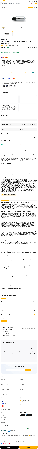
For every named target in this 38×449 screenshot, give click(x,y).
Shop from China (5, 436)
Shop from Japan (17, 435)
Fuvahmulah (3, 414)
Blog (20, 391)
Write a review (4, 321)
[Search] (36, 3)
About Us (3, 379)
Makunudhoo (3, 422)
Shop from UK (10, 435)
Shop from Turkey (12, 436)
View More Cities (4, 425)
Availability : (3, 47)
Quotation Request (4, 382)
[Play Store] (29, 415)
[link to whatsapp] (16, 28)
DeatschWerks (4, 7)
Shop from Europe (19, 436)
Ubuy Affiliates (22, 392)
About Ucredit (22, 387)
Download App (22, 379)
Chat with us (12, 194)
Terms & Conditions (5, 441)
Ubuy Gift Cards (22, 389)
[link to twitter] (21, 28)
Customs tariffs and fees (5, 389)
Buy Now (14, 83)
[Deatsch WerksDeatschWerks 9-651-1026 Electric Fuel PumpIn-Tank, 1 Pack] (19, 19)
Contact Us (3, 381)
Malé (2, 412)
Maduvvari (3, 420)
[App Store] (23, 415)
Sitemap (2, 386)
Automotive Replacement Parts (15, 5)
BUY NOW (28, 447)
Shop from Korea (33, 435)
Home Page (3, 5)
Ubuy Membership (4, 394)
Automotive (7, 5)
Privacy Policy (12, 441)
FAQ (20, 386)
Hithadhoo (3, 415)
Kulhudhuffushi (4, 417)
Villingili (2, 424)
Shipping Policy (4, 391)
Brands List (22, 381)
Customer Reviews (23, 382)
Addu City (3, 419)
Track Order (3, 387)
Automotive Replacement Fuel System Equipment (29, 5)
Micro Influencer (4, 392)
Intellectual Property (5, 384)
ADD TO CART (9, 447)
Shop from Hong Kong (25, 435)
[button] (30, 1)
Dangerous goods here (5, 139)
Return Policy (22, 384)
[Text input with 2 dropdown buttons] (15, 3)
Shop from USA (4, 435)
